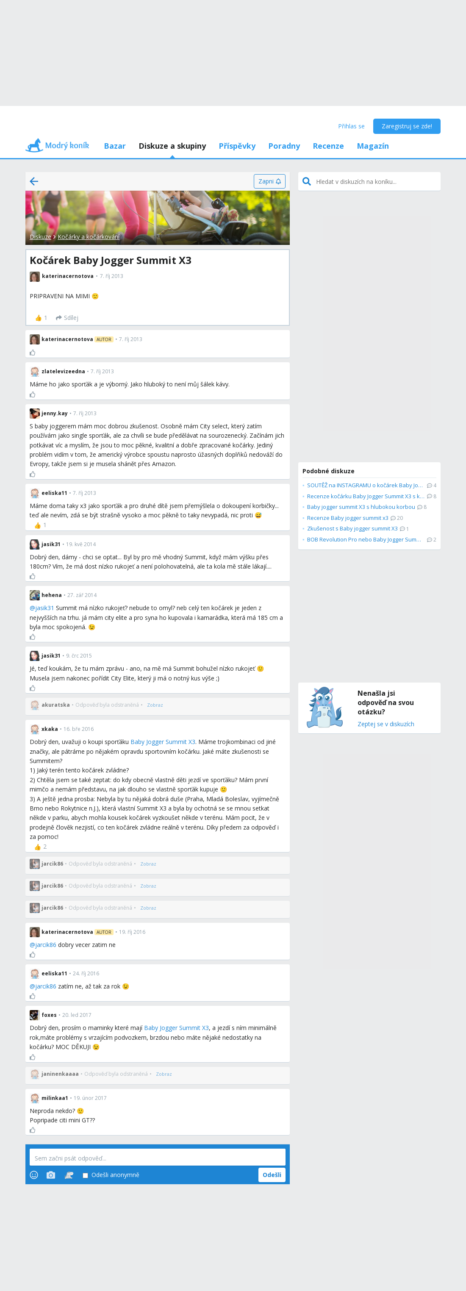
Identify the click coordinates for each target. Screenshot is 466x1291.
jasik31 (44, 608)
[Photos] (50, 1175)
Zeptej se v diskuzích (386, 724)
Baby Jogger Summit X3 (162, 742)
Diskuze (40, 237)
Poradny (284, 146)
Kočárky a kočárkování (88, 237)
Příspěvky (237, 146)
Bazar (115, 146)
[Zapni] (270, 181)
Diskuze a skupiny (172, 146)
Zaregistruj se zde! (407, 126)
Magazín (373, 146)
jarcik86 (45, 945)
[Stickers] (68, 1175)
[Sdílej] (67, 318)
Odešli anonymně (111, 1175)
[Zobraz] (155, 705)
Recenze (328, 146)
